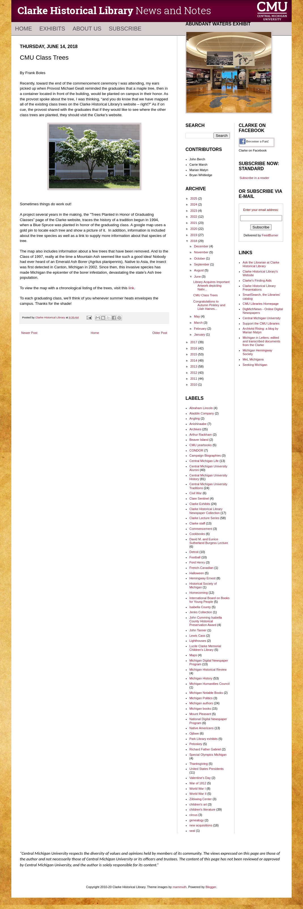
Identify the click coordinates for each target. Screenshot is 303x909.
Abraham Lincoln (201, 408)
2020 (194, 228)
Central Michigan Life (204, 461)
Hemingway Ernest (202, 578)
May (197, 316)
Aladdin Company (201, 413)
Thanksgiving (198, 763)
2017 (194, 342)
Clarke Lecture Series (204, 518)
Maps (193, 655)
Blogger (211, 887)
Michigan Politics (201, 698)
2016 (194, 348)
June (198, 276)
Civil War (195, 493)
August (199, 270)
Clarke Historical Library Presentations (259, 287)
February (200, 328)
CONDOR (196, 450)
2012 (194, 372)
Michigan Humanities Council (209, 683)
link (131, 288)
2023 (194, 210)
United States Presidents (206, 768)
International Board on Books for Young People (209, 599)
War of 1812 (197, 783)
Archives (195, 429)
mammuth (180, 887)
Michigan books (200, 708)
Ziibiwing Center (200, 799)
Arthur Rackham (200, 434)
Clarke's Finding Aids (257, 280)
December (201, 246)
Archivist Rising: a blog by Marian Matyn (260, 330)
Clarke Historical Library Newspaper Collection (206, 510)
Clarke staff (197, 523)
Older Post (159, 332)
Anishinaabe (198, 424)
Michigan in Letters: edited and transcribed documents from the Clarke (261, 341)
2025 (194, 198)
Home (23, 28)
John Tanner (197, 630)
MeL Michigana (253, 359)
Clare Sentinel (199, 498)
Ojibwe (194, 733)
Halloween (196, 573)
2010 (194, 384)
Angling (194, 418)
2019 (194, 235)
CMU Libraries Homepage (261, 303)
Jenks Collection (200, 612)
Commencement (200, 528)
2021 (194, 222)
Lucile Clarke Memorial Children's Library (205, 647)
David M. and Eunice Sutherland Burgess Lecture (208, 541)
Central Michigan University (262, 318)
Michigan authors (201, 703)
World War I (197, 788)
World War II (198, 793)
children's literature (202, 809)
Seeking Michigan (255, 364)
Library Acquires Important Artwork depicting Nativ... (211, 285)
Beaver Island (198, 439)
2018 (194, 241)
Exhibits (52, 28)
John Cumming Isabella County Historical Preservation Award (205, 621)
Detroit (194, 552)
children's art (198, 804)
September (202, 264)
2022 (194, 216)
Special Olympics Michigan (208, 754)
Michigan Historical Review (208, 669)
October (200, 258)
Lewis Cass (197, 635)
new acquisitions (200, 825)
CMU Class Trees (205, 295)
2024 (194, 204)
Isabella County (200, 607)
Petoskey (195, 744)
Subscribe (125, 28)
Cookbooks (197, 534)
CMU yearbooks (200, 445)
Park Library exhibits (203, 738)
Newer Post (29, 332)
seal (192, 830)
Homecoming (198, 592)
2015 (194, 354)
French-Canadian (201, 567)
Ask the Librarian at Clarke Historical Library (261, 264)
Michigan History (200, 678)
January (200, 334)
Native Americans (201, 728)
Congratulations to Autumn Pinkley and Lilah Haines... (209, 305)
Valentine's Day (200, 778)
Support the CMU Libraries (261, 323)
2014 (194, 360)
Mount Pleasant (200, 714)
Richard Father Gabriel (205, 749)
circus (193, 815)
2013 (194, 366)
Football (194, 557)
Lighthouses (197, 640)
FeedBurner (270, 235)
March (199, 322)
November (201, 252)
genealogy (196, 820)
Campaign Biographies (205, 455)
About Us (86, 28)
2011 (194, 378)
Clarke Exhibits (199, 504)
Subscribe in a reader (254, 178)
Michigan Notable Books (206, 692)
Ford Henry (197, 562)
